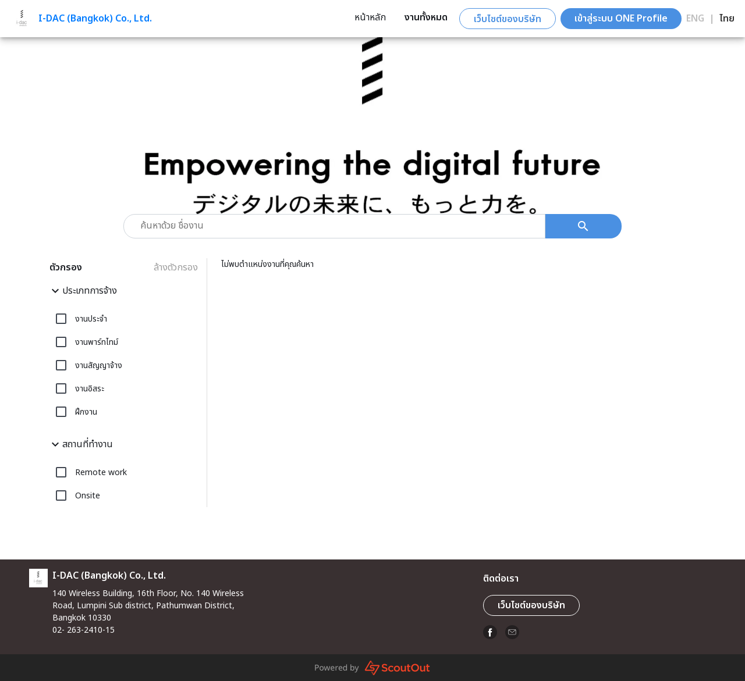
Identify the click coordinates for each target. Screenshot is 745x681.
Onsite (87, 496)
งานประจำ (91, 319)
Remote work (101, 472)
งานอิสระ (89, 389)
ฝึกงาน (86, 412)
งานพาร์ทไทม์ (96, 342)
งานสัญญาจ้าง (98, 365)
